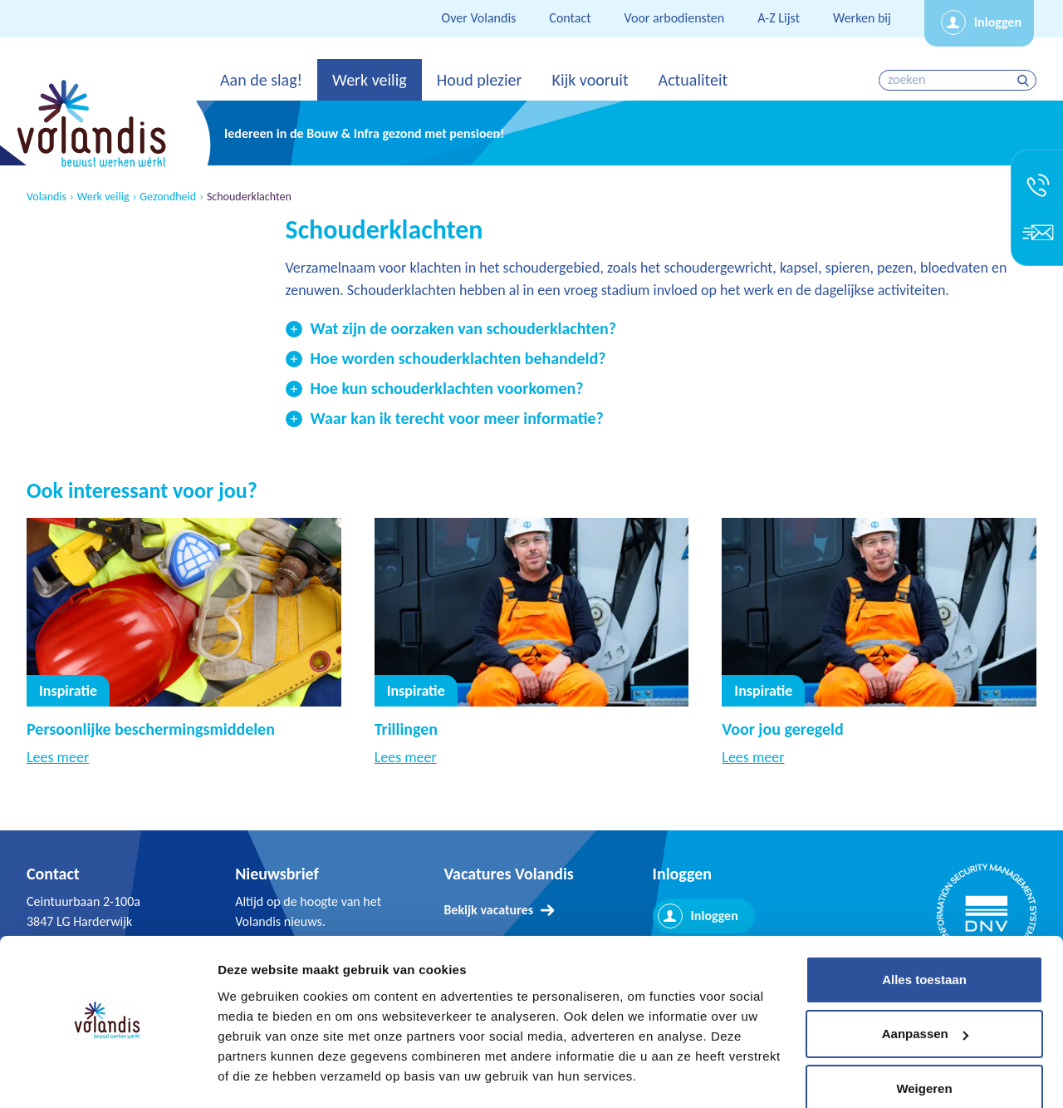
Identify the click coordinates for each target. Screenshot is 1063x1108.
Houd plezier (479, 80)
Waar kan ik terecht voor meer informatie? (457, 418)
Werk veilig (369, 80)
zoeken (1025, 80)
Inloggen (997, 22)
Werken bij (862, 18)
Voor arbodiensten (675, 18)
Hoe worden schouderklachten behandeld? (458, 358)
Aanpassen (925, 987)
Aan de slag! (261, 80)
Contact (569, 18)
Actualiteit (693, 80)
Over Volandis (479, 18)
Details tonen (257, 1075)
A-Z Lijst (778, 18)
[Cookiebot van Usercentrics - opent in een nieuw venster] (107, 1075)
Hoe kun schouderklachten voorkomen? (447, 388)
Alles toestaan (924, 933)
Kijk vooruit (589, 80)
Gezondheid (168, 197)
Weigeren (924, 1042)
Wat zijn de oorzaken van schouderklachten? (463, 328)
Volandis (46, 197)
